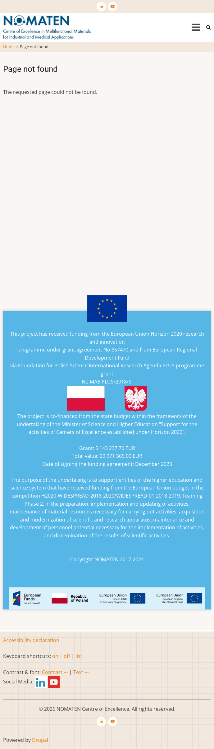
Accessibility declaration (31, 640)
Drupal (40, 740)
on (55, 656)
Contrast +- (55, 672)
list (78, 656)
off (67, 656)
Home (9, 46)
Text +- (81, 672)
